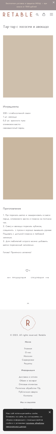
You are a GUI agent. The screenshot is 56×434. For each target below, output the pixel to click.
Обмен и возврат (28, 380)
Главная (28, 348)
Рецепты (28, 363)
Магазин (28, 356)
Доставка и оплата (28, 376)
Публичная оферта (28, 391)
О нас (28, 352)
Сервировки (28, 359)
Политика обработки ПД (28, 388)
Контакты (28, 395)
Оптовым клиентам (28, 384)
